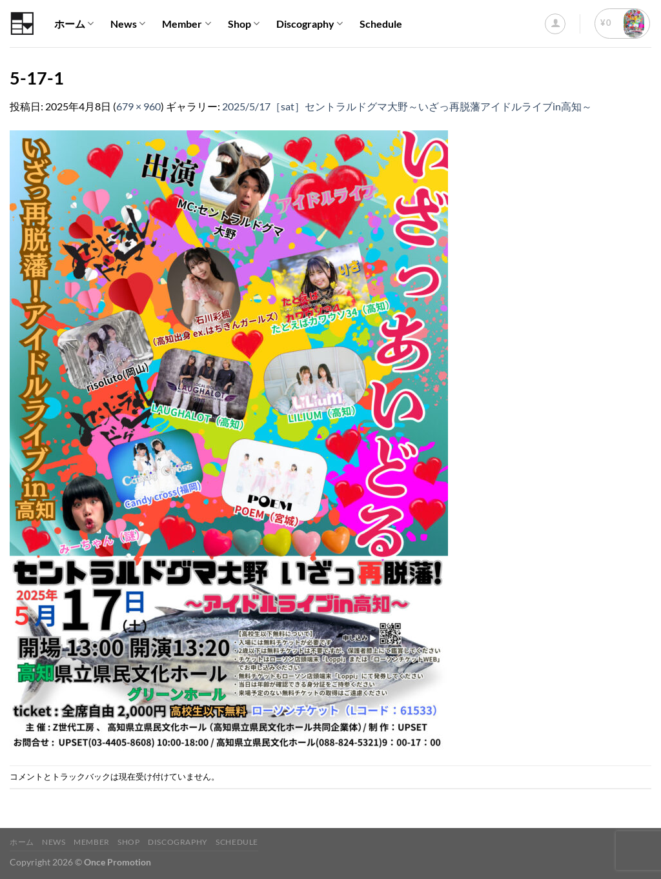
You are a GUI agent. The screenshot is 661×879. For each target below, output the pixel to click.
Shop (243, 23)
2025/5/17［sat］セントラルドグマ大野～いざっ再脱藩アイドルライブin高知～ (407, 106)
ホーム (74, 23)
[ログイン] (555, 24)
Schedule (381, 23)
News (127, 23)
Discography (309, 23)
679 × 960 (138, 106)
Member (186, 23)
